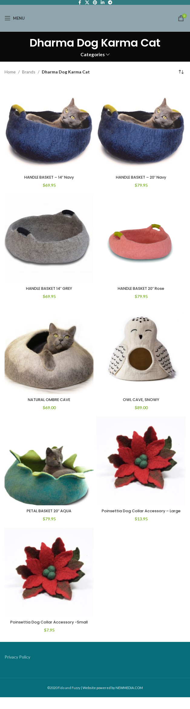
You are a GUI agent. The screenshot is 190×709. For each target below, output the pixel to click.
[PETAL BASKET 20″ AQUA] (49, 460)
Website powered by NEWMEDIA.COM (113, 699)
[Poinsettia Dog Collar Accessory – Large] (141, 460)
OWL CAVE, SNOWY (141, 400)
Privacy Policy (17, 668)
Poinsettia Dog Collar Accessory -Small (49, 631)
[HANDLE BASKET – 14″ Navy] (49, 127)
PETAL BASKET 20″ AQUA (49, 511)
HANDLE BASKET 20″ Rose (141, 288)
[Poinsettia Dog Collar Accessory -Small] (49, 577)
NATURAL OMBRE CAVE (49, 400)
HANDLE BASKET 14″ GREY (49, 288)
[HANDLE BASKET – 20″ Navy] (141, 127)
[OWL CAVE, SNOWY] (141, 349)
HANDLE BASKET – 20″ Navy (141, 177)
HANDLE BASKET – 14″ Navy (49, 177)
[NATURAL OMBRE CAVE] (49, 349)
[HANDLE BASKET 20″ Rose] (141, 238)
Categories (92, 54)
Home (10, 71)
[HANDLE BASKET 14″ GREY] (49, 238)
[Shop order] (180, 72)
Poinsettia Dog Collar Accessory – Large (141, 514)
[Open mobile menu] (15, 18)
